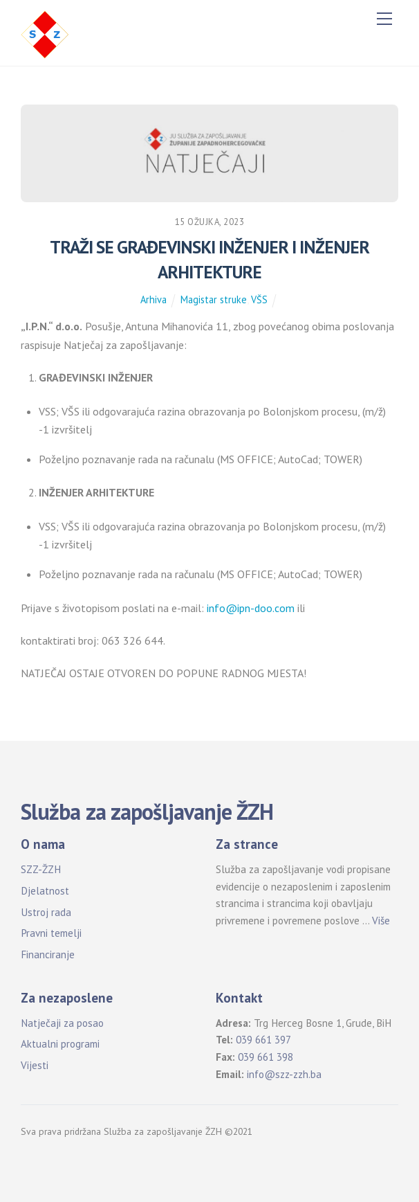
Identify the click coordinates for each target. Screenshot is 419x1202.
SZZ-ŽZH (41, 869)
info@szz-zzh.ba (284, 1074)
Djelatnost (45, 890)
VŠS (259, 299)
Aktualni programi (60, 1043)
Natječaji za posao (62, 1023)
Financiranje (48, 954)
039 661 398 (265, 1057)
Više (381, 920)
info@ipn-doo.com (251, 608)
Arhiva (153, 299)
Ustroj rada (46, 912)
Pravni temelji (51, 933)
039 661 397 (263, 1039)
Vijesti (34, 1065)
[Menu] (384, 19)
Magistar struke (213, 299)
